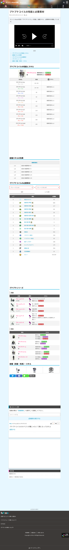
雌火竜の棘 (27, 222)
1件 (26, 15)
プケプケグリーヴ (22, 357)
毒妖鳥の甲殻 (27, 202)
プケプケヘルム (22, 336)
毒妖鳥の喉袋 (27, 209)
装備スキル (51, 370)
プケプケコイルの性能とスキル (20, 53)
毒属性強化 (34, 162)
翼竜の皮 (26, 248)
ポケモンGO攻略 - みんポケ (7, 527)
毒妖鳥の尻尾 (27, 206)
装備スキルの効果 (17, 55)
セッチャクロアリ (29, 245)
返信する (12, 429)
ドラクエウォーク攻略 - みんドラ (8, 520)
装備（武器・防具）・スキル (19, 61)
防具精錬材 (27, 251)
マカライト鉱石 (28, 235)
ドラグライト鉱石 (29, 238)
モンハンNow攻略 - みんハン (16, 2)
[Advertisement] (35, 141)
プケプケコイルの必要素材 (19, 57)
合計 (22, 192)
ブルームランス (20, 322)
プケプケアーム (22, 347)
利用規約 (27, 532)
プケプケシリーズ (16, 59)
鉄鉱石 (26, 232)
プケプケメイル (22, 341)
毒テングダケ (27, 241)
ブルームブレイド (20, 304)
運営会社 (33, 532)
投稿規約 (21, 410)
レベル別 (47, 192)
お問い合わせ (41, 532)
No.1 (11, 423)
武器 (18, 370)
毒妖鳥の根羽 (27, 212)
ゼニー (26, 254)
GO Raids (3, 524)
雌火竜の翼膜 (27, 219)
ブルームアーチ (20, 316)
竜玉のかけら (27, 199)
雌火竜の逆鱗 (27, 228)
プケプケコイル (22, 352)
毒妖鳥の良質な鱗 (29, 215)
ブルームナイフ (20, 299)
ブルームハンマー (20, 309)
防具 (34, 370)
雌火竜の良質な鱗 (29, 225)
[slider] (34, 43)
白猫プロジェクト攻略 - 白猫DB (8, 516)
